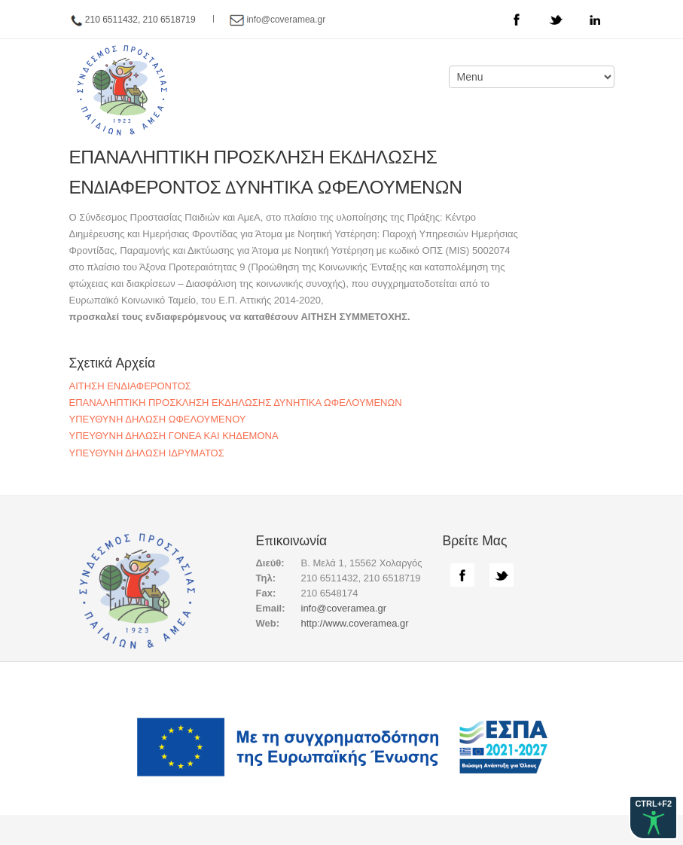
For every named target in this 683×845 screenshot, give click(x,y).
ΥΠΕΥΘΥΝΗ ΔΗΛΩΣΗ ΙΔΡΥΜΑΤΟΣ (146, 453)
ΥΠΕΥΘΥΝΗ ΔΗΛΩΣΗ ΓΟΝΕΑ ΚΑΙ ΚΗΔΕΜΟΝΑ (174, 435)
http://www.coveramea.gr (355, 623)
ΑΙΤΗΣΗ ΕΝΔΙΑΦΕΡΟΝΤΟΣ (130, 386)
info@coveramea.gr (285, 19)
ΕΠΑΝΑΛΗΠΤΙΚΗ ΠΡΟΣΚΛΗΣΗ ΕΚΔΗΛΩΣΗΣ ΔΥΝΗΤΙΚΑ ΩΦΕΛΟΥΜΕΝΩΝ (235, 402)
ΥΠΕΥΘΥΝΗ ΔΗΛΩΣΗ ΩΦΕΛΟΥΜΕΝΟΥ (157, 419)
